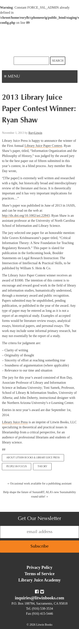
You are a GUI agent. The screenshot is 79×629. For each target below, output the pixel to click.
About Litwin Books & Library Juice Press (33, 457)
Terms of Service (39, 573)
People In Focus (16, 466)
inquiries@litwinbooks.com (39, 598)
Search (57, 60)
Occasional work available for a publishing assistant (41, 483)
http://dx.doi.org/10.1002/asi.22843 (26, 215)
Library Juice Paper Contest (43, 145)
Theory (42, 466)
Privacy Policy (39, 567)
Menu (26, 77)
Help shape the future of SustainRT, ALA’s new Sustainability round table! (39, 494)
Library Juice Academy (39, 580)
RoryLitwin (35, 132)
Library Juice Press (15, 422)
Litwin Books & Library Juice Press (39, 41)
